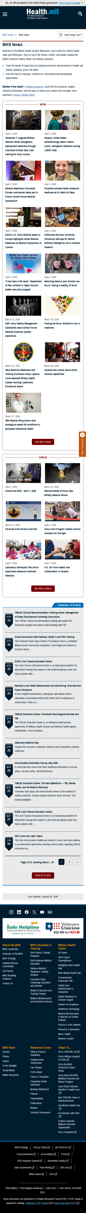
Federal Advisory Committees (10, 965)
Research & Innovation (68, 1029)
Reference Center (40, 1047)
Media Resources (35, 86)
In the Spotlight (10, 1065)
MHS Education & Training (40, 946)
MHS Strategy (9, 958)
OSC (51, 1174)
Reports (34, 1107)
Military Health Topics (67, 946)
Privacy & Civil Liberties (69, 1024)
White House (35, 1174)
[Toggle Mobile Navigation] (5, 14)
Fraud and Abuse (24, 1154)
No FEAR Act (61, 1147)
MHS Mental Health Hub (69, 973)
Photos (6, 1056)
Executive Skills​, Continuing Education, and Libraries (40, 982)
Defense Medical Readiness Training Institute (39, 972)
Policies (34, 1093)
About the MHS (12, 945)
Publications (36, 1103)
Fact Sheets (36, 1067)
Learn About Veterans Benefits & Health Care (69, 1088)
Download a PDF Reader (36, 1203)
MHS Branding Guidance (9, 977)
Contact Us (8, 983)
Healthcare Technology (68, 1009)
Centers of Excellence (68, 1004)
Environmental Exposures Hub (65, 979)
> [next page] (77, 862)
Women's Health (65, 1038)
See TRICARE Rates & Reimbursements (69, 1099)
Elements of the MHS (13, 953)
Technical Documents (40, 1112)
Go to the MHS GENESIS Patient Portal (66, 1067)
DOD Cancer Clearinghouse (64, 959)
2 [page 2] (69, 862)
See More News (43, 442)
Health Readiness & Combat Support (67, 998)
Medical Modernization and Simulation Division (41, 1000)
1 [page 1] (61, 862)
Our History (8, 971)
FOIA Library (36, 1072)
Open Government (22, 1167)
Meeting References (39, 1089)
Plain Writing (45, 1167)
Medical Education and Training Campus (41, 992)
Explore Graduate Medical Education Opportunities (66, 1124)
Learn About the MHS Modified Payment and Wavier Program (68, 1078)
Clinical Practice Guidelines (37, 1053)
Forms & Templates (39, 1076)
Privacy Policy (40, 1147)
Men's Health (64, 1034)
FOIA (63, 1154)
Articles (6, 1051)
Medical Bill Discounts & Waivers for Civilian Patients (68, 1017)
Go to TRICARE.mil (67, 1051)
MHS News (9, 1047)
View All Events (43, 875)
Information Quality (56, 1160)
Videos (6, 1061)
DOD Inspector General (28, 1160)
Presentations (36, 1098)
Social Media (9, 1070)
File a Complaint (65, 1132)
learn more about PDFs (65, 1203)
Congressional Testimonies (37, 1061)
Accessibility (47, 1154)
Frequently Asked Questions (38, 1083)
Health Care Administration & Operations (66, 989)
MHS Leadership (10, 949)
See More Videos (43, 588)
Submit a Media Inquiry (24, 95)
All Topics (62, 952)
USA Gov (64, 1167)
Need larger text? (70, 35)
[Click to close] (82, 435)
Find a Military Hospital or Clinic (69, 1058)
